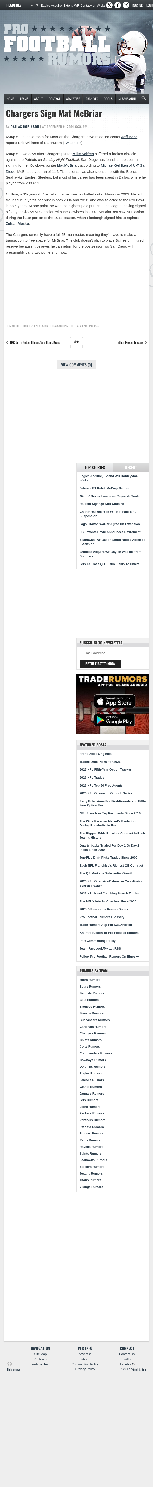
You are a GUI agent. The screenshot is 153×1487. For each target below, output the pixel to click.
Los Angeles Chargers (20, 325)
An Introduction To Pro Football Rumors (109, 933)
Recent (131, 467)
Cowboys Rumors (93, 1060)
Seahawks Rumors (93, 1160)
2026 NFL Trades (92, 777)
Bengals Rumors (92, 993)
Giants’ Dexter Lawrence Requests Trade (110, 496)
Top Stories (95, 467)
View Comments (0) (76, 365)
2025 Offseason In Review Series (104, 909)
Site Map (40, 1354)
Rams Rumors (90, 1140)
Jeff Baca (129, 137)
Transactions (60, 325)
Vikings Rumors (91, 1187)
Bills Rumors (89, 1000)
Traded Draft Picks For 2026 (100, 762)
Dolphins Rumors (92, 1066)
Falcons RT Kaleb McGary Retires (104, 488)
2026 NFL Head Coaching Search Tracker (110, 893)
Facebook (127, 1364)
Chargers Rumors (93, 1033)
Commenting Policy (85, 1364)
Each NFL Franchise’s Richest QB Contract (111, 865)
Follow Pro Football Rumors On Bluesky (109, 956)
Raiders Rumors (92, 1133)
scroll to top (139, 1367)
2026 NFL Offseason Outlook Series (106, 793)
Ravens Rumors (91, 1147)
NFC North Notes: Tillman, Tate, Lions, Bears (35, 342)
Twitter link (72, 143)
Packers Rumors (92, 1113)
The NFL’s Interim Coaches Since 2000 (108, 901)
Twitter (126, 1359)
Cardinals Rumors (93, 1027)
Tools (108, 98)
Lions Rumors (90, 1107)
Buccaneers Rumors (95, 1020)
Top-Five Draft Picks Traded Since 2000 (108, 857)
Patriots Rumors (92, 1127)
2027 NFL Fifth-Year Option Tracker (105, 769)
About (38, 98)
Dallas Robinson (25, 126)
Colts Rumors (90, 1046)
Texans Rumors (91, 1173)
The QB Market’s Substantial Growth (106, 873)
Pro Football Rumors (22, 23)
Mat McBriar (67, 165)
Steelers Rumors (92, 1167)
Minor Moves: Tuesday (130, 342)
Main (76, 341)
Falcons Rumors (92, 1080)
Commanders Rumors (96, 1053)
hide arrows (13, 1367)
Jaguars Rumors (92, 1093)
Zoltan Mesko (17, 223)
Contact (54, 98)
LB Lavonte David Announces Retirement (110, 532)
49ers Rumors (90, 980)
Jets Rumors (89, 1100)
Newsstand (42, 325)
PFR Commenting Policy (98, 941)
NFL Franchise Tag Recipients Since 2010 (110, 813)
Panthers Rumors (92, 1120)
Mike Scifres (83, 154)
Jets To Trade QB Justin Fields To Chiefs (109, 564)
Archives (92, 98)
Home (10, 98)
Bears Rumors (90, 986)
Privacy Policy (85, 1369)
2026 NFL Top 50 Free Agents (101, 785)
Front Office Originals (96, 754)
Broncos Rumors (92, 1006)
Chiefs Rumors (91, 1040)
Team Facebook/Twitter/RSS (100, 948)
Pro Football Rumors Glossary (102, 917)
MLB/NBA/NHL (127, 98)
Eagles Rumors (91, 1073)
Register (137, 5)
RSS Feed (127, 1369)
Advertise (73, 98)
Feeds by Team (40, 1364)
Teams (24, 98)
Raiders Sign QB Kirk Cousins (102, 504)
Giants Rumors (91, 1087)
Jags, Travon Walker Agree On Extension (110, 524)
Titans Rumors (90, 1180)
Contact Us (127, 1354)
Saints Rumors (90, 1153)
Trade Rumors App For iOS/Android (106, 925)
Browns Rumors (92, 1013)
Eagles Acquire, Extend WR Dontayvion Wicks (73, 5)
